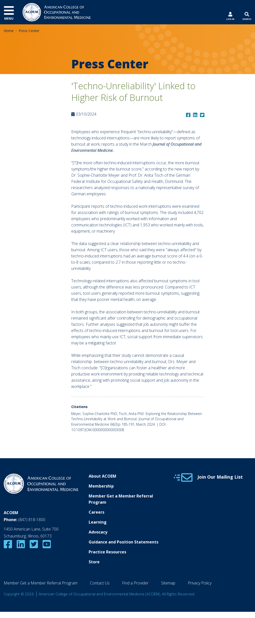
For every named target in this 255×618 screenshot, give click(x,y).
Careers (96, 512)
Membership (101, 486)
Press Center (29, 30)
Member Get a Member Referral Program (121, 499)
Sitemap (168, 583)
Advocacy (98, 532)
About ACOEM (102, 476)
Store (94, 562)
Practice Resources (107, 552)
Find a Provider (135, 583)
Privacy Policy (199, 583)
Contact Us (100, 583)
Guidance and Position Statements (123, 542)
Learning (98, 522)
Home (9, 30)
